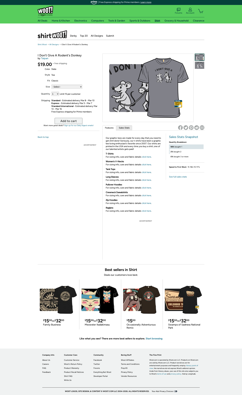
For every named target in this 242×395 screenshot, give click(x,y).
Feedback (46, 372)
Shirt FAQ (68, 376)
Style (47, 75)
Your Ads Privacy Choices (162, 391)
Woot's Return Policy (73, 364)
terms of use (162, 374)
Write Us (67, 380)
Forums (178, 11)
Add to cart (68, 121)
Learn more (145, 2)
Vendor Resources (129, 376)
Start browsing (154, 338)
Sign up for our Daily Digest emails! (79, 125)
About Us (46, 360)
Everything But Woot (102, 372)
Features (109, 128)
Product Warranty (71, 368)
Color (47, 69)
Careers (45, 364)
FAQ (44, 368)
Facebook (98, 360)
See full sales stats (178, 176)
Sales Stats (124, 128)
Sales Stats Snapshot (183, 137)
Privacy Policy (127, 372)
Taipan (44, 58)
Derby (73, 35)
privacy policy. (176, 374)
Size (48, 86)
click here (146, 157)
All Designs (97, 35)
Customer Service (71, 360)
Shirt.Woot (52, 34)
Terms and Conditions (130, 364)
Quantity (45, 94)
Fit (48, 80)
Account (190, 11)
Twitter (97, 364)
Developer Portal (101, 376)
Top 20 (84, 35)
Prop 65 (124, 368)
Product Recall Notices (74, 372)
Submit (110, 35)
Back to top (43, 137)
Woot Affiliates (127, 360)
